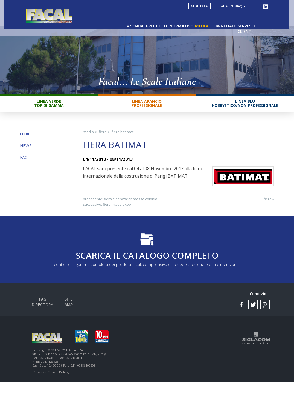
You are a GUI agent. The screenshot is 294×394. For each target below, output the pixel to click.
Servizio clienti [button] (252, 19)
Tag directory (47, 311)
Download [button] (219, 19)
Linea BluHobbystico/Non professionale (245, 111)
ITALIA (238, 6)
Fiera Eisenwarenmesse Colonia (130, 207)
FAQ (22, 173)
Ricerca (208, 6)
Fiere (23, 142)
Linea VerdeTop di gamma (49, 111)
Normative (172, 19)
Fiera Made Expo (117, 213)
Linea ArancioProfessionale (147, 111)
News (24, 158)
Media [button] (196, 19)
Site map (77, 311)
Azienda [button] (121, 19)
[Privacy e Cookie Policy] (50, 384)
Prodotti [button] (145, 19)
